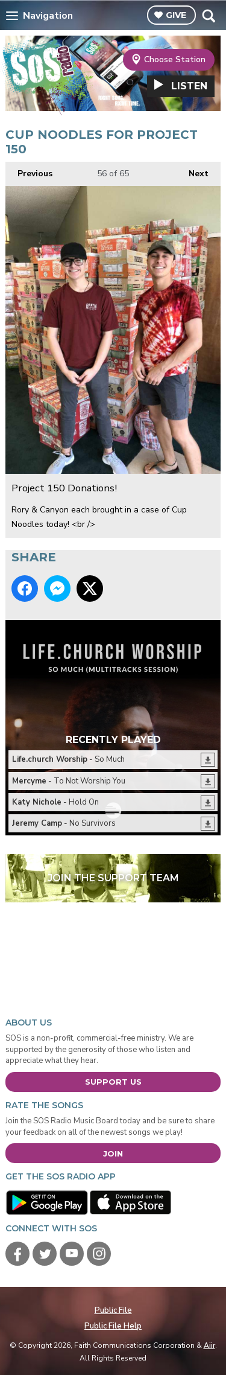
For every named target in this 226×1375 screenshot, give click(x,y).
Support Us (113, 1081)
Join (113, 1153)
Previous (28, 170)
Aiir (209, 1345)
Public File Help (113, 1326)
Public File (113, 1310)
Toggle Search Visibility (208, 15)
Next (193, 170)
